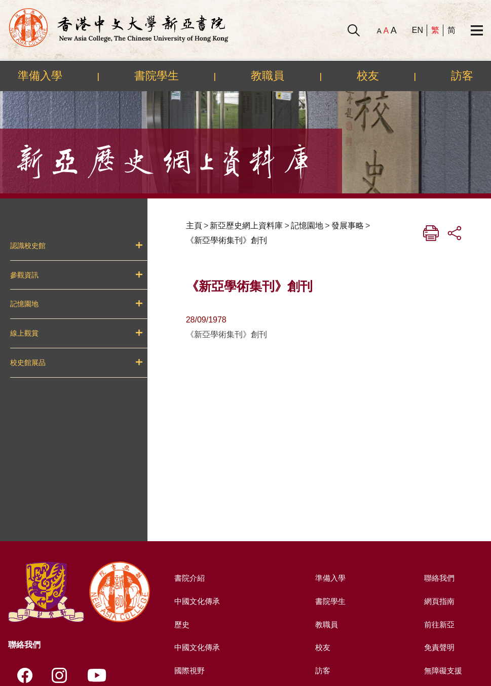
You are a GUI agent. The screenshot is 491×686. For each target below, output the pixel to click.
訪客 (462, 75)
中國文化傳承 (196, 601)
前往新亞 (438, 624)
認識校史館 (28, 245)
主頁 (194, 225)
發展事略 (347, 225)
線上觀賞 (24, 333)
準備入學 (40, 75)
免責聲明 (438, 647)
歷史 (180, 624)
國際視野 (188, 670)
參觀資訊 (24, 274)
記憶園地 (24, 303)
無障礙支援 (442, 670)
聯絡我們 (438, 578)
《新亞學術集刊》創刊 (226, 240)
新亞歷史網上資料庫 (246, 225)
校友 (368, 75)
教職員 (267, 75)
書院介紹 (188, 578)
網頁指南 (438, 601)
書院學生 (156, 75)
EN (417, 30)
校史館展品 (28, 362)
